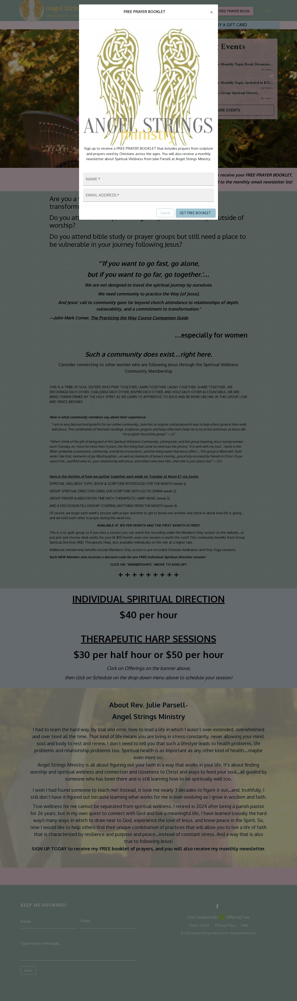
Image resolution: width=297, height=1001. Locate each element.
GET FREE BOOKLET (196, 213)
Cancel (165, 213)
